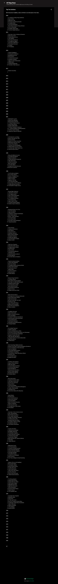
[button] (51, 10)
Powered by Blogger (29, 578)
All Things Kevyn (11, 3)
